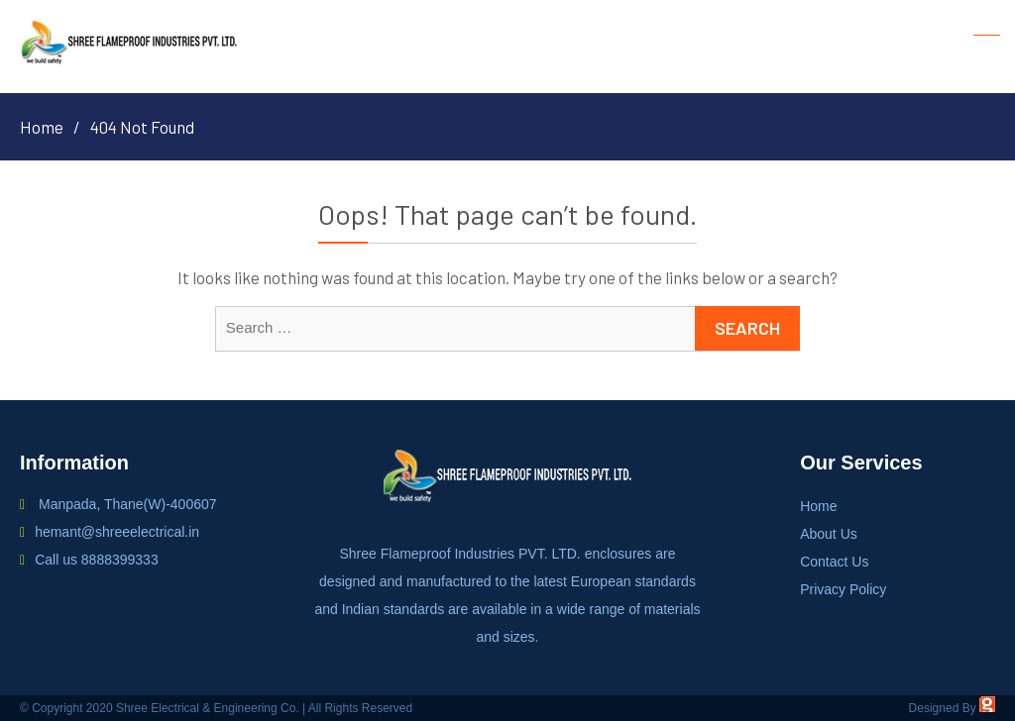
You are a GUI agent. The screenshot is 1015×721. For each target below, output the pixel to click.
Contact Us (834, 561)
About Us (828, 534)
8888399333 (120, 559)
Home (818, 506)
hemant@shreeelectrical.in (117, 532)
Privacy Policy (843, 589)
